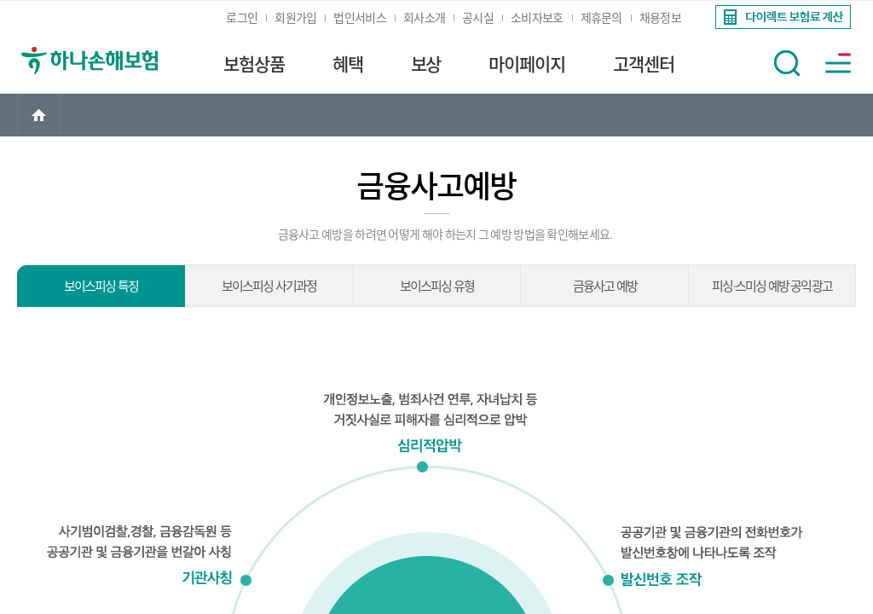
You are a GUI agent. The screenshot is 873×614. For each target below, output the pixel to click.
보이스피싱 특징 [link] (101, 286)
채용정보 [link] (660, 18)
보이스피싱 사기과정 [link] (269, 286)
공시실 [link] (478, 18)
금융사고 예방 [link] (605, 286)
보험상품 (254, 65)
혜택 (347, 65)
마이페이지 (527, 65)
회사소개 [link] (424, 18)
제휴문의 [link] (601, 18)
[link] (781, 17)
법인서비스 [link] (359, 18)
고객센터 (643, 65)
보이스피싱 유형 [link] (437, 286)
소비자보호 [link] (537, 18)
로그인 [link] (241, 18)
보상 (426, 65)
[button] (787, 63)
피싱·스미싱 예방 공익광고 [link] (772, 286)
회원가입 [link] (295, 18)
